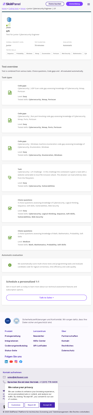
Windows (29, 53)
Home (4, 8)
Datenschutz (68, 350)
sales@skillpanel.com (18, 377)
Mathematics (77, 53)
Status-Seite (11, 350)
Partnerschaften (70, 336)
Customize (15, 405)
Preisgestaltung (12, 336)
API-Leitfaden (40, 345)
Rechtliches (67, 345)
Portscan (56, 53)
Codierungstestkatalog (16, 345)
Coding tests (14, 8)
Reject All (32, 405)
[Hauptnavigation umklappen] (88, 3)
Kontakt (65, 341)
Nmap (23, 8)
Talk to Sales (45, 297)
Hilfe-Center (39, 341)
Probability (19, 53)
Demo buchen (55, 4)
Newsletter (38, 336)
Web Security (66, 53)
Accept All (47, 405)
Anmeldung (74, 4)
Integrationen (11, 341)
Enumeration (46, 53)
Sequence (10, 53)
